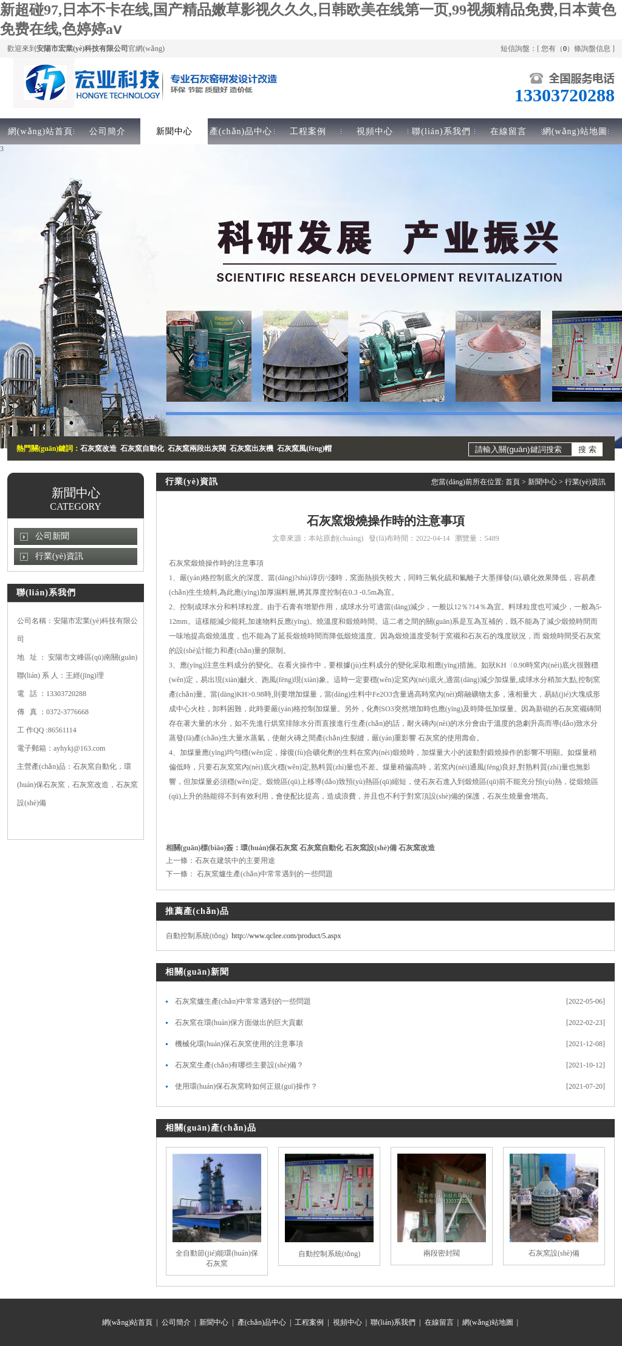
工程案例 (308, 131)
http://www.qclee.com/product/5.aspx (286, 936)
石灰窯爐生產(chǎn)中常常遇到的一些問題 (264, 874)
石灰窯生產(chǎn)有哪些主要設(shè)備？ (239, 1065)
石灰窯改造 (416, 848)
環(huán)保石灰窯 (269, 848)
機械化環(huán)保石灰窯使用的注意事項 (239, 1044)
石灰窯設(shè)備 (371, 848)
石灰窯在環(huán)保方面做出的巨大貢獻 (239, 1022)
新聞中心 (174, 131)
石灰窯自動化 (321, 848)
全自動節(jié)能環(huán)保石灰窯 (217, 1258)
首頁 (512, 482)
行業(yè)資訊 (59, 556)
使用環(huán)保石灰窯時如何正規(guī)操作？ (246, 1086)
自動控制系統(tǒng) (329, 1254)
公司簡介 (107, 131)
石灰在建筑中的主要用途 (235, 860)
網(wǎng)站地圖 (574, 131)
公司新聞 (52, 536)
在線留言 (508, 131)
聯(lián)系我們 (441, 131)
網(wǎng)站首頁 (40, 131)
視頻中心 (375, 131)
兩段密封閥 (441, 1253)
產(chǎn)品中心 (241, 131)
